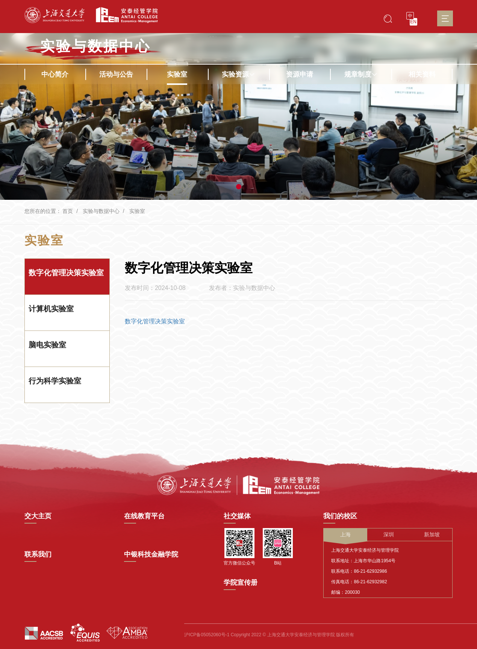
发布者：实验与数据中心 (242, 288)
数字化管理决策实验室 (155, 321)
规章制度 (360, 74)
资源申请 (299, 74)
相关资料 (422, 74)
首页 (67, 211)
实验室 (177, 74)
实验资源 (238, 74)
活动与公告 (116, 74)
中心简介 (54, 74)
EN (413, 21)
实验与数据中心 (95, 46)
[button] (238, 186)
